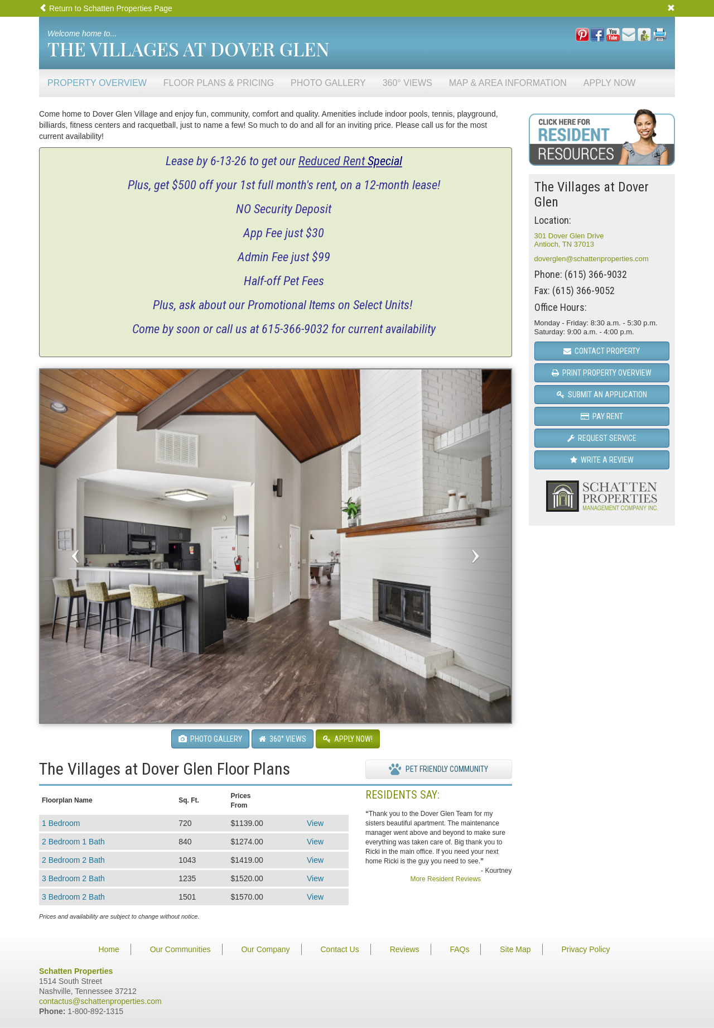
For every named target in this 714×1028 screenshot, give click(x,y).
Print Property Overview (602, 372)
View (315, 823)
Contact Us (339, 949)
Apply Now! (348, 738)
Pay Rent (602, 416)
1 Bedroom (61, 823)
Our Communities (180, 949)
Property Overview (97, 83)
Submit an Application (602, 394)
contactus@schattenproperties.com (100, 1001)
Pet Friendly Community (438, 769)
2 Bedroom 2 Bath (73, 860)
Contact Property (601, 351)
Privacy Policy (585, 949)
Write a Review (602, 459)
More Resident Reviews (445, 879)
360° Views (407, 83)
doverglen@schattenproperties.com (591, 258)
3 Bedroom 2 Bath (73, 878)
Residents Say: (402, 794)
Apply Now (609, 83)
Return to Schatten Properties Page (105, 8)
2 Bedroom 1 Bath (73, 841)
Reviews (404, 949)
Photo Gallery (328, 83)
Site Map (515, 949)
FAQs (459, 949)
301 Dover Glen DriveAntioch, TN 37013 (569, 240)
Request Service (601, 438)
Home (108, 949)
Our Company (265, 949)
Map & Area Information (508, 83)
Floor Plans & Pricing (218, 83)
